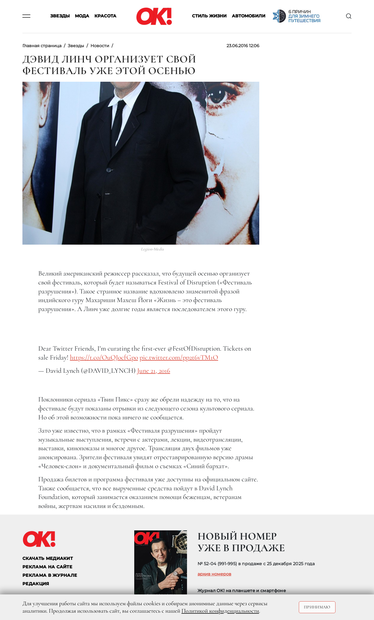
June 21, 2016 (153, 370)
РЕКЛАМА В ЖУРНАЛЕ (49, 575)
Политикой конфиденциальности (220, 610)
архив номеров (214, 574)
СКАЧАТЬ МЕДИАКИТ (47, 558)
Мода (82, 16)
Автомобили (248, 16)
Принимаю (317, 607)
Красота (105, 16)
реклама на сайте (47, 566)
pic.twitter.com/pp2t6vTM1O (179, 357)
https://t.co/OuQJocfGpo (104, 357)
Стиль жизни (209, 16)
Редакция (35, 583)
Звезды (60, 16)
